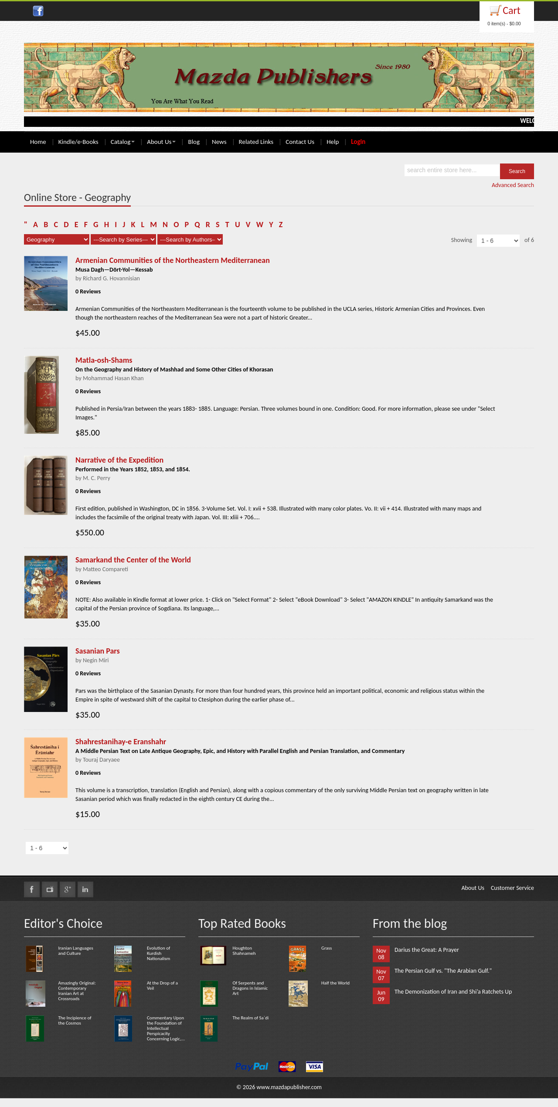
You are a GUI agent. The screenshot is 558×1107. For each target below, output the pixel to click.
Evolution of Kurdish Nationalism (158, 953)
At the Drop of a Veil (162, 985)
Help (333, 142)
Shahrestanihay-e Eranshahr (120, 741)
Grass (326, 948)
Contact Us (300, 142)
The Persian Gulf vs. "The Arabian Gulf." (443, 970)
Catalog (123, 142)
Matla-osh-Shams (103, 360)
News (219, 142)
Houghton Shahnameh (243, 950)
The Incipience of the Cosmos (74, 1020)
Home (38, 142)
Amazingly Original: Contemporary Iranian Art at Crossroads (76, 990)
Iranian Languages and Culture (75, 950)
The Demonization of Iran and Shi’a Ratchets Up (453, 991)
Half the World (335, 983)
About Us (161, 142)
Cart (512, 10)
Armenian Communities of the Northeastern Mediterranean (172, 260)
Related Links (256, 142)
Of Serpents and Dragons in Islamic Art (250, 988)
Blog (194, 142)
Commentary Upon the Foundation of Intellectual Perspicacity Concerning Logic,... (166, 1028)
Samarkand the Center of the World (133, 560)
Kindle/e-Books (78, 142)
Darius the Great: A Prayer (427, 950)
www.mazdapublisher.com (289, 1087)
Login (358, 142)
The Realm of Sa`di (250, 1018)
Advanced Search (513, 185)
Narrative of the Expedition (119, 460)
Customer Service (512, 888)
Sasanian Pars (97, 651)
